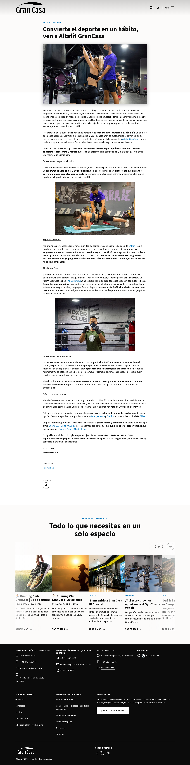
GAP (58, 425)
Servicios (19, 712)
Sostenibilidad (21, 718)
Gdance (101, 416)
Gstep (93, 416)
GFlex (83, 428)
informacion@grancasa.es (31, 668)
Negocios (60, 728)
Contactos (20, 705)
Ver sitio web (67, 670)
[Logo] (53, 750)
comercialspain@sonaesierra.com (75, 664)
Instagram (108, 753)
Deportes (49, 468)
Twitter (102, 753)
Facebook (97, 753)
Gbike (142, 416)
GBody (71, 425)
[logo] (55, 8)
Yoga (69, 428)
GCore (52, 425)
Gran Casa (19, 699)
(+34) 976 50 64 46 (27, 655)
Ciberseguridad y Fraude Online (29, 724)
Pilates (62, 428)
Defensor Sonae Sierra (66, 715)
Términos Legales (64, 721)
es (158, 8)
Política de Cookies (64, 699)
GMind (76, 428)
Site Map (60, 734)
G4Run (132, 245)
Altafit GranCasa (130, 138)
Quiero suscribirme (112, 710)
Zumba (110, 416)
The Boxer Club (73, 280)
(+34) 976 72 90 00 (27, 661)
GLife (63, 425)
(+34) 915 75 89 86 (68, 658)
